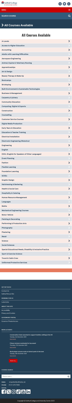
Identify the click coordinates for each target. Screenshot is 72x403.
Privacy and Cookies (8, 313)
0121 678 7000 (11, 385)
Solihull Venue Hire (8, 294)
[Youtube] (23, 393)
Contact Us (5, 291)
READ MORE (13, 339)
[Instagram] (13, 393)
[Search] (63, 376)
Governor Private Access (10, 321)
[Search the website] (60, 4)
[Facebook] (4, 393)
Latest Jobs (5, 302)
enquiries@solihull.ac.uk (13, 382)
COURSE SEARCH (7, 370)
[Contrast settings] (68, 4)
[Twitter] (9, 393)
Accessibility (6, 310)
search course (9, 16)
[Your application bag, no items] (64, 4)
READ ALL (13, 361)
